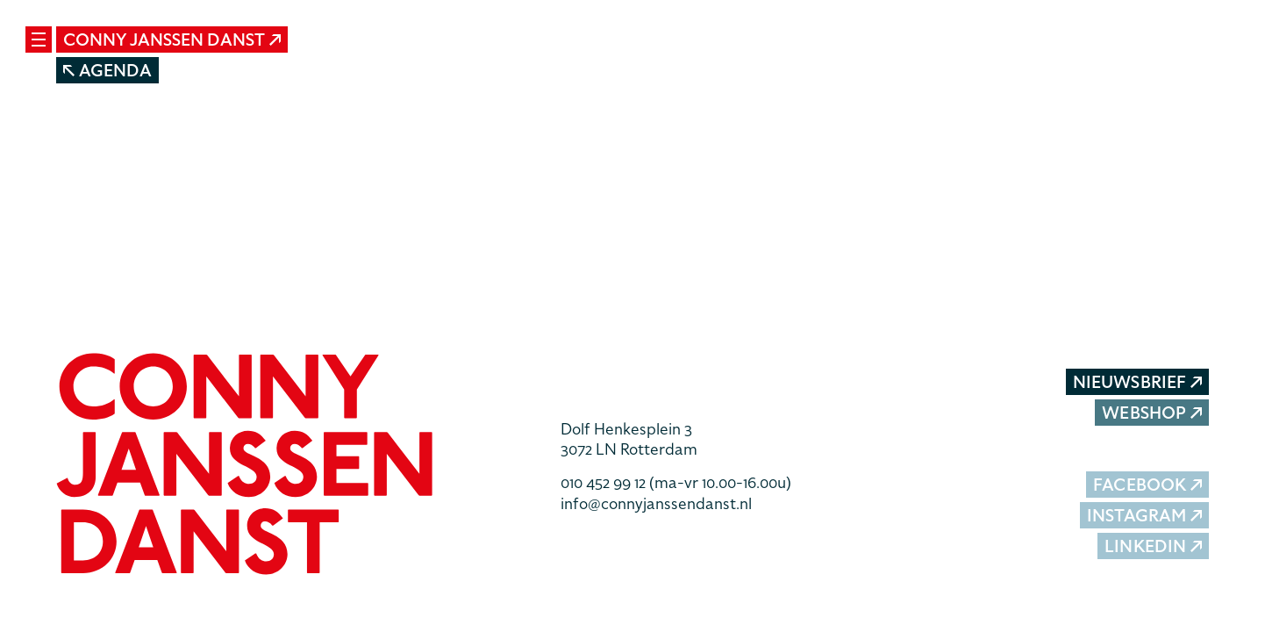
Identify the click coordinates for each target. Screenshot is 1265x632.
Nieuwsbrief (1137, 382)
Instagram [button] (1144, 516)
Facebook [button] (1147, 485)
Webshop (1152, 413)
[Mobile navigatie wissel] (38, 39)
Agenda (107, 71)
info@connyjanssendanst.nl (656, 503)
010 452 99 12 (676, 482)
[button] (295, 466)
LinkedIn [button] (1153, 546)
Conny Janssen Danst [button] (172, 40)
